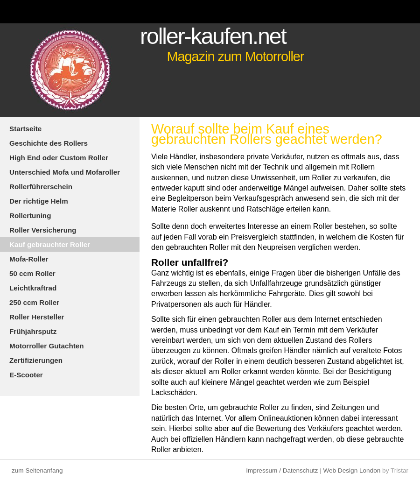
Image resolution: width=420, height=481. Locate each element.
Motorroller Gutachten (46, 346)
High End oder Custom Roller (58, 158)
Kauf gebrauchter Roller (49, 244)
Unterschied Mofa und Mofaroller (64, 172)
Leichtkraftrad (32, 288)
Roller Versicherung (43, 230)
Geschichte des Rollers (48, 143)
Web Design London (351, 470)
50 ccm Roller (32, 273)
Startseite (25, 129)
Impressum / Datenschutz (282, 470)
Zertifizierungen (36, 360)
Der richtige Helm (38, 201)
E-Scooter (26, 375)
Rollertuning (30, 215)
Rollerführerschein (40, 187)
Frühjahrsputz (32, 331)
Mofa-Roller (29, 259)
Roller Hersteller (36, 317)
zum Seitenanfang (37, 470)
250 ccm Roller (34, 302)
